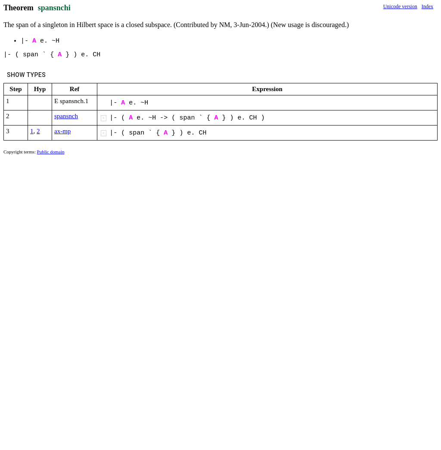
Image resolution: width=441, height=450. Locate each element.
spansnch (66, 116)
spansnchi (54, 7)
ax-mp (62, 131)
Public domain (51, 151)
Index (427, 6)
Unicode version (400, 6)
